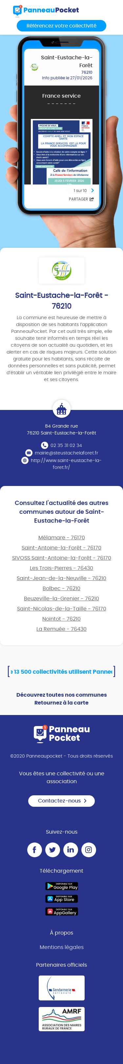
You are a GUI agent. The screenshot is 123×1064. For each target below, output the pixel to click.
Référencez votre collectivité (61, 26)
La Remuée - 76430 (61, 629)
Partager (81, 199)
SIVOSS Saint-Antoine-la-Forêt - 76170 (61, 558)
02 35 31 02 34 (66, 445)
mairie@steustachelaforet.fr (66, 453)
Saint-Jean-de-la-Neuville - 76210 (61, 578)
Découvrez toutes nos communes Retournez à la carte (61, 699)
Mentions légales (62, 947)
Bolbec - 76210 (61, 588)
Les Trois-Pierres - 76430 (61, 568)
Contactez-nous (62, 800)
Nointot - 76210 (61, 619)
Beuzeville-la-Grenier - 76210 (61, 598)
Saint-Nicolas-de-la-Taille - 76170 (61, 608)
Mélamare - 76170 (61, 537)
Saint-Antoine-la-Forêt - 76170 (61, 548)
